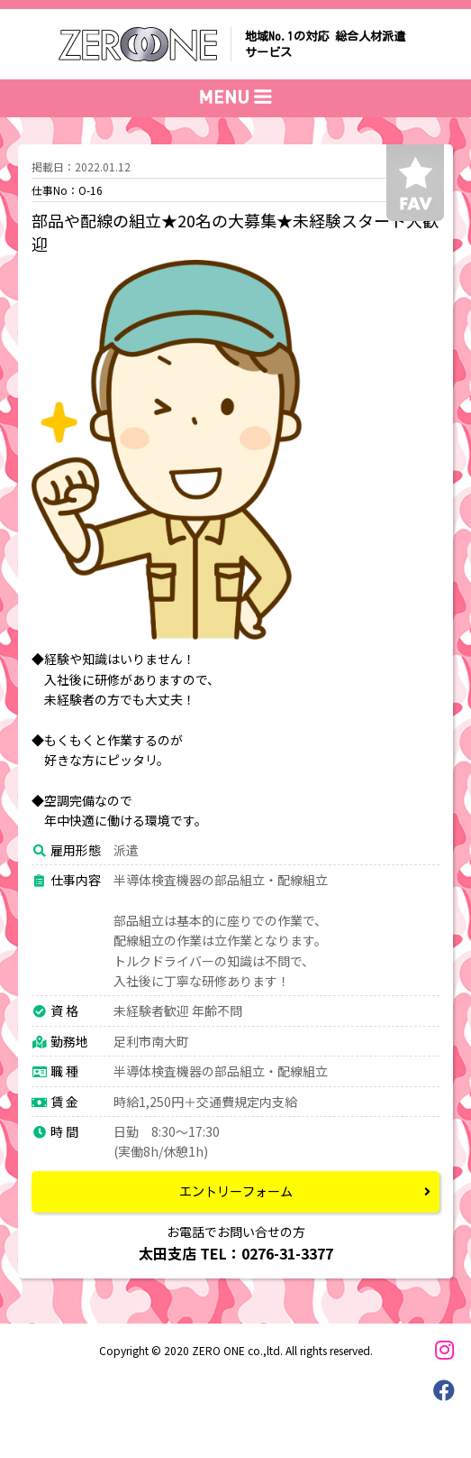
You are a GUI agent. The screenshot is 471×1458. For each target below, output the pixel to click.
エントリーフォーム (236, 1192)
